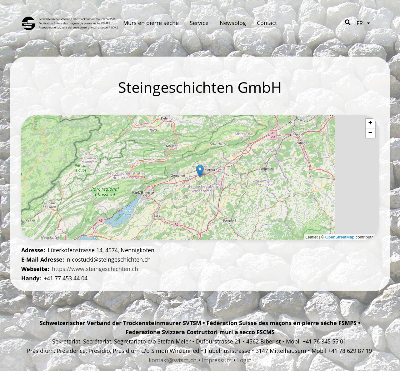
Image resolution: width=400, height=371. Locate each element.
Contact (267, 23)
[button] (200, 171)
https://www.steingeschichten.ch (95, 269)
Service (199, 23)
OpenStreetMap (339, 237)
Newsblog (233, 23)
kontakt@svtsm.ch (173, 360)
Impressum (217, 360)
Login (244, 360)
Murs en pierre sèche (151, 23)
